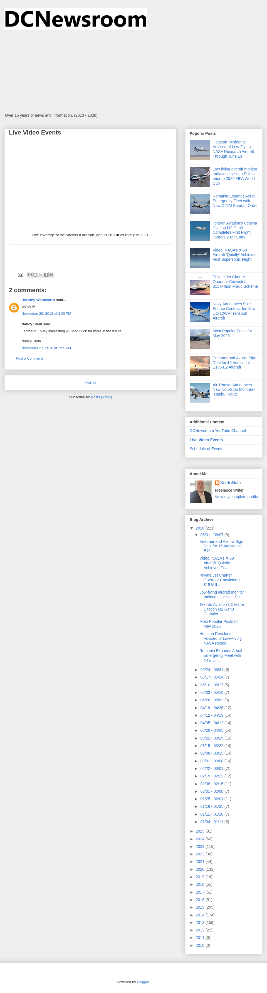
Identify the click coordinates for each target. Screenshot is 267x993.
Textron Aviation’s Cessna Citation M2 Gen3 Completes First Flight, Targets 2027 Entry (235, 230)
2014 (201, 915)
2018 (201, 884)
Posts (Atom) (101, 397)
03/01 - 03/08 (212, 761)
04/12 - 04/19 (212, 715)
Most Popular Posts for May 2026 (219, 623)
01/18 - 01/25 (212, 806)
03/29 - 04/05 (212, 730)
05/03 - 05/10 (212, 692)
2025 (201, 831)
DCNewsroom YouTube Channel (218, 430)
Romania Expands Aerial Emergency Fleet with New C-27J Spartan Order (235, 201)
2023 (201, 846)
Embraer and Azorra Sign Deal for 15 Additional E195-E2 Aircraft (234, 363)
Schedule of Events (206, 449)
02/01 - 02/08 (212, 791)
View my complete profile (236, 496)
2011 (201, 937)
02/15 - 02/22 (212, 776)
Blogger (143, 982)
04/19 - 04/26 (212, 708)
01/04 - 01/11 (212, 821)
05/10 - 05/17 (212, 685)
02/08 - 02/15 (212, 784)
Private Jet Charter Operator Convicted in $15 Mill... (220, 580)
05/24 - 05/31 (212, 669)
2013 (201, 922)
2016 (201, 899)
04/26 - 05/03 (212, 700)
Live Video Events (206, 440)
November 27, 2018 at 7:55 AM (46, 348)
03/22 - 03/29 (212, 738)
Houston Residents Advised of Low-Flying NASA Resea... (220, 638)
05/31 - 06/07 (212, 535)
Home (90, 382)
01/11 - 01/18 (212, 814)
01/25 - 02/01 (212, 799)
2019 (201, 877)
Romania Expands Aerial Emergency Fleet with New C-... (220, 655)
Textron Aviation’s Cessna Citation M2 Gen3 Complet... (221, 609)
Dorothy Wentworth (38, 300)
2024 (201, 839)
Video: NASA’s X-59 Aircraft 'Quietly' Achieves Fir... (216, 563)
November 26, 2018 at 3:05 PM (46, 313)
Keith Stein (231, 482)
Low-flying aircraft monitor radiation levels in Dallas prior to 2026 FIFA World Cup (235, 176)
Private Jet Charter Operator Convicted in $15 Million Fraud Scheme (235, 282)
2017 (201, 892)
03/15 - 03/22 (212, 745)
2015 (201, 907)
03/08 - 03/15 (212, 753)
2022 (201, 854)
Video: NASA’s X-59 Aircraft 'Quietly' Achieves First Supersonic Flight (234, 255)
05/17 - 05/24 (212, 677)
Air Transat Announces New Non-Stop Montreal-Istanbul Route (234, 390)
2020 (201, 869)
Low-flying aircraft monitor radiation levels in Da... (221, 594)
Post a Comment (29, 358)
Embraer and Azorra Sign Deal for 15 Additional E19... (221, 546)
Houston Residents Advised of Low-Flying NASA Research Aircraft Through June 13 (233, 149)
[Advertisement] (133, 71)
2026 (201, 528)
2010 (201, 945)
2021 (201, 861)
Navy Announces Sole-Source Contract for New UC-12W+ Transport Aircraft (234, 311)
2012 (201, 930)
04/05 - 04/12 (212, 723)
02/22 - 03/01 (212, 768)
